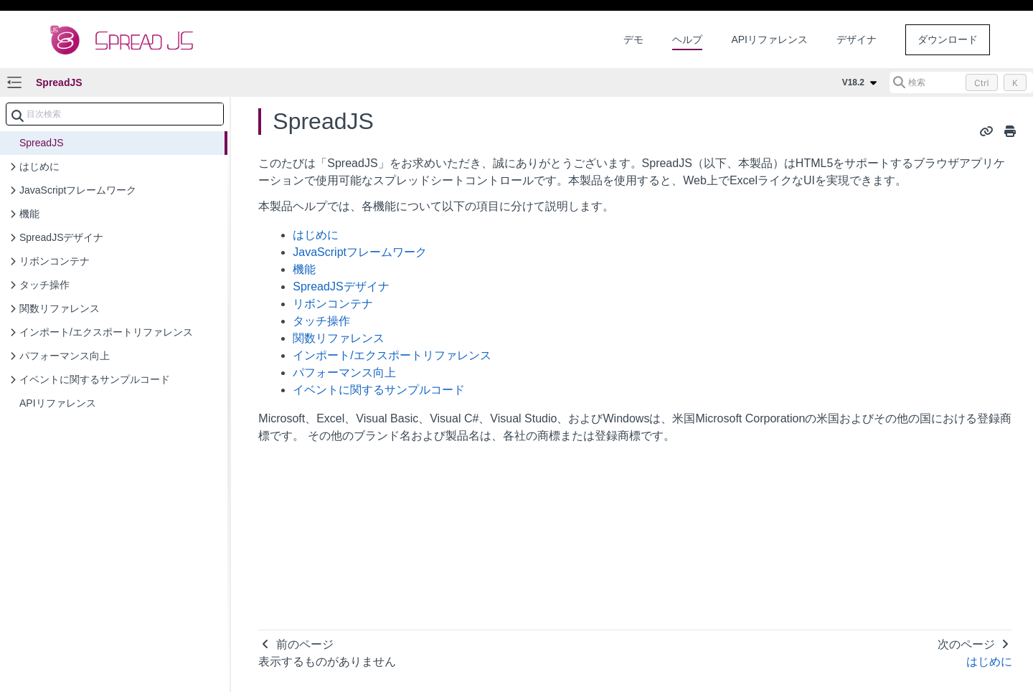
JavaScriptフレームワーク (360, 252)
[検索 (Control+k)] (961, 82)
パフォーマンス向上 (344, 372)
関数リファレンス (339, 338)
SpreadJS (59, 82)
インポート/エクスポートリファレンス (392, 355)
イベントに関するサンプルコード (379, 390)
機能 (304, 269)
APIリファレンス (769, 39)
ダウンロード (948, 39)
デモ (633, 39)
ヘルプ (687, 39)
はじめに (316, 235)
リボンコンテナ (333, 304)
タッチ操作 (321, 321)
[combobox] (115, 114)
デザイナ (856, 39)
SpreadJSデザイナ (341, 286)
